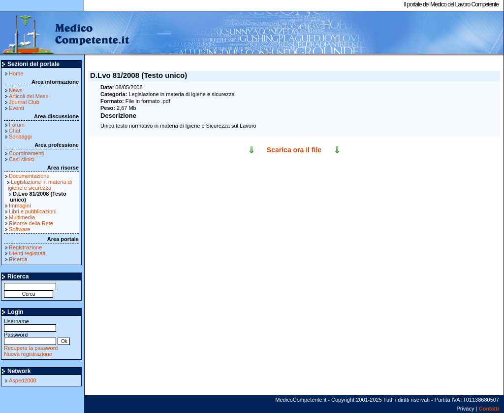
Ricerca (18, 259)
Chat (14, 131)
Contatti (488, 409)
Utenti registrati (27, 253)
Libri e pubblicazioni (33, 211)
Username (30, 324)
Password (30, 338)
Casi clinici (21, 159)
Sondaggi (20, 136)
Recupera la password (31, 348)
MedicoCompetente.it (65, 33)
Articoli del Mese (29, 96)
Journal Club (24, 102)
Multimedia (22, 217)
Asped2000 (22, 380)
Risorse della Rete (31, 223)
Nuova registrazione (28, 354)
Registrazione (25, 247)
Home (16, 73)
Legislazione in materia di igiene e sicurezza (40, 185)
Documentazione (29, 176)
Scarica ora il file (294, 150)
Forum (17, 125)
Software (19, 229)
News (16, 90)
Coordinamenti (26, 153)
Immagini (20, 205)
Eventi (16, 108)
